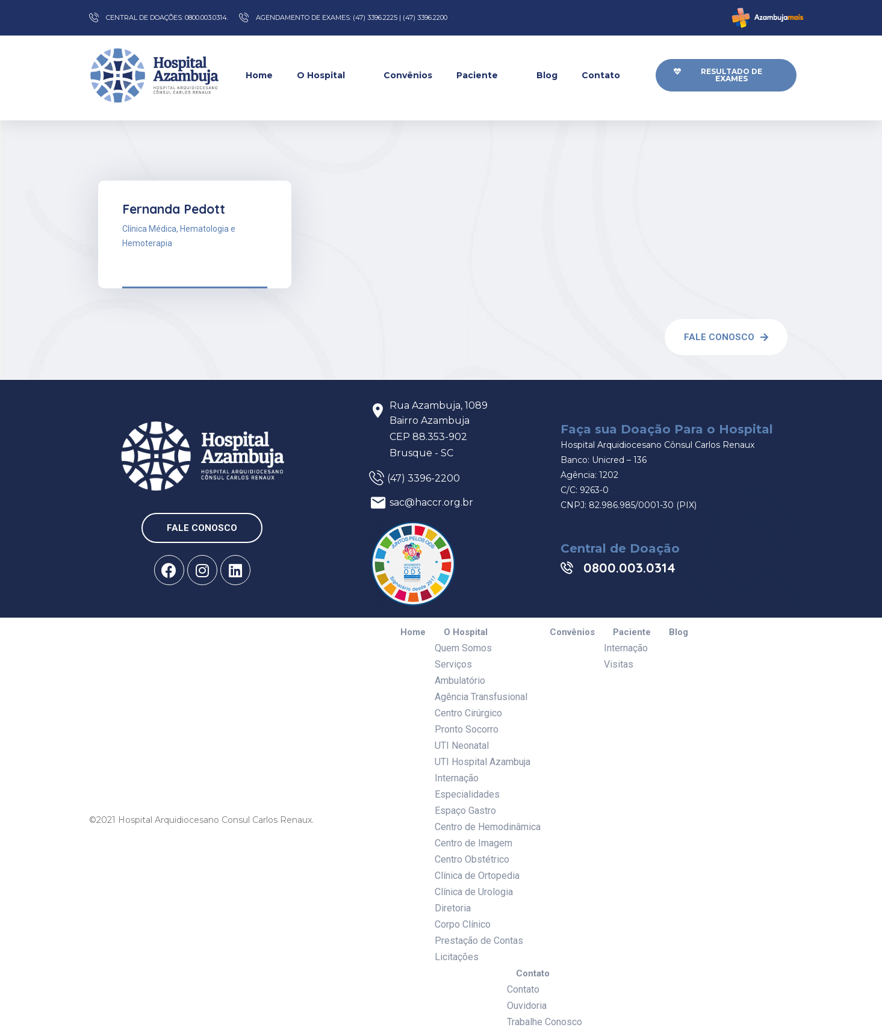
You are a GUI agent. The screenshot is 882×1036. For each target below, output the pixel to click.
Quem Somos (463, 648)
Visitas (618, 664)
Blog (546, 75)
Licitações (457, 957)
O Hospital (328, 75)
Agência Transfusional (481, 697)
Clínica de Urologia (474, 892)
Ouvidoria (527, 1005)
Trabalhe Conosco (544, 1022)
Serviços (453, 664)
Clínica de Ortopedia (477, 875)
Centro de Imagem (473, 843)
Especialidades (467, 794)
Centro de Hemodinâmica (488, 827)
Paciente (484, 75)
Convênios (408, 75)
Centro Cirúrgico (468, 713)
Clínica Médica (149, 229)
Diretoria (453, 908)
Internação (457, 778)
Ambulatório (460, 680)
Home (259, 75)
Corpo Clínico (463, 924)
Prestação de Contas (479, 940)
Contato (608, 75)
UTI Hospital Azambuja (482, 762)
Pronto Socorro (466, 729)
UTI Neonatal (462, 745)
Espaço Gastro (465, 810)
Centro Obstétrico (472, 859)
